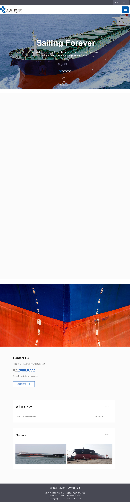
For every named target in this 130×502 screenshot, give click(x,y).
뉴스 (78, 488)
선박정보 (71, 488)
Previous (5, 50)
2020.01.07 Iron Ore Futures (26, 417)
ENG (124, 2)
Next (125, 50)
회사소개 (53, 488)
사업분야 (62, 488)
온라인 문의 (23, 384)
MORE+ (107, 406)
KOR (116, 2)
